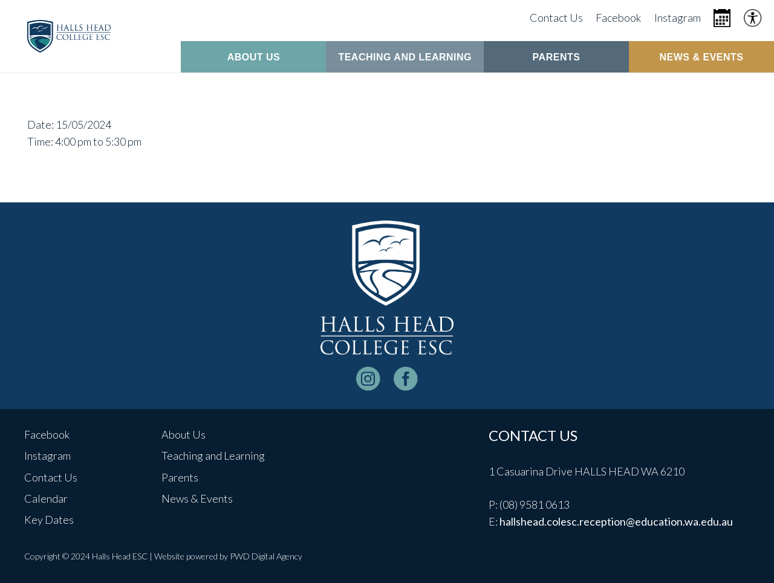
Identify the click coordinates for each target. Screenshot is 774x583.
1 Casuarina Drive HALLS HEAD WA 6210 (587, 471)
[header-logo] (69, 36)
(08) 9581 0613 (534, 504)
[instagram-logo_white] (368, 379)
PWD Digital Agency (266, 556)
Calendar (46, 498)
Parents (179, 477)
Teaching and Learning (213, 455)
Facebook (47, 434)
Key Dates (49, 519)
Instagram (47, 455)
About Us (183, 434)
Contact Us (50, 477)
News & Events (197, 498)
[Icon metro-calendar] (722, 18)
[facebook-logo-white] (406, 379)
